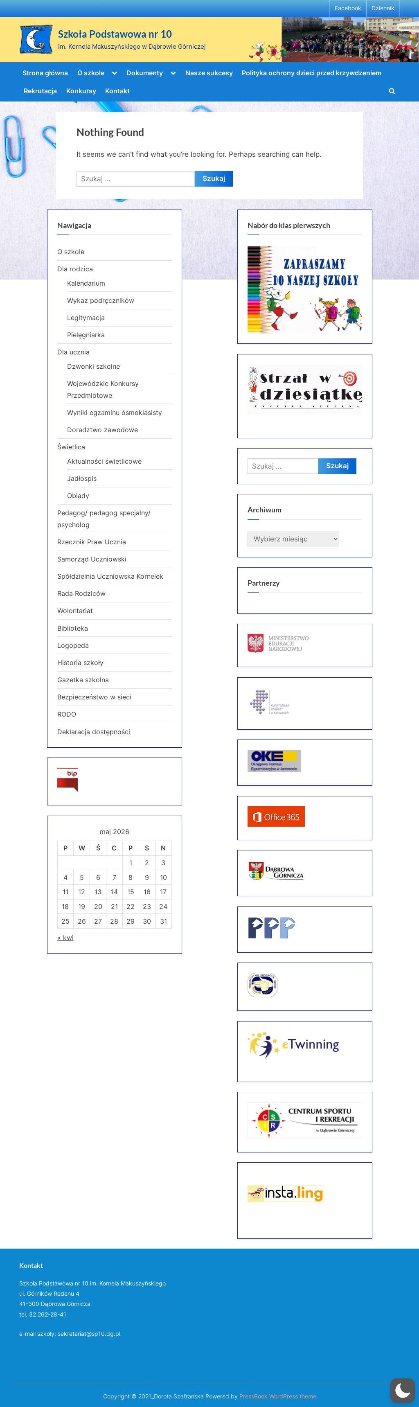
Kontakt (117, 91)
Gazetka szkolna (83, 680)
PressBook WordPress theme (277, 1396)
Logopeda (73, 645)
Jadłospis (82, 478)
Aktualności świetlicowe (104, 461)
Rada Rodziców (81, 593)
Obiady (78, 496)
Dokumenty (144, 73)
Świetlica (71, 447)
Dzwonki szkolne (93, 366)
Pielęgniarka (86, 335)
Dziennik (383, 8)
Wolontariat (75, 611)
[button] (402, 1390)
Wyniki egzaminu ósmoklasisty (114, 412)
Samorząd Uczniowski (91, 559)
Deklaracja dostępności (93, 732)
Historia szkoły (80, 662)
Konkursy (81, 91)
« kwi (65, 937)
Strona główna (45, 73)
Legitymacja (86, 317)
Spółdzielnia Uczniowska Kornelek (110, 576)
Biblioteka (72, 628)
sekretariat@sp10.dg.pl (89, 1333)
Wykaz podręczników (100, 300)
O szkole (90, 73)
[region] (305, 290)
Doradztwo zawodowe (102, 430)
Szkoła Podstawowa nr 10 (115, 34)
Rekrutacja (40, 91)
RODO (66, 714)
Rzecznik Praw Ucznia (91, 542)
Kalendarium (86, 283)
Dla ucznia (73, 352)
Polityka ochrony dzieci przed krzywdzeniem (311, 73)
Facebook (348, 8)
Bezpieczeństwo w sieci (94, 697)
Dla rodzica (75, 269)
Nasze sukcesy (209, 73)
